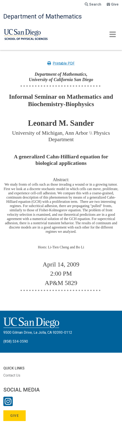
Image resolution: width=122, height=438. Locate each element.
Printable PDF (61, 63)
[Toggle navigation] (113, 34)
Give (113, 4)
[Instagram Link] (8, 404)
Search (93, 4)
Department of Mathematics (42, 16)
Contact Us (11, 375)
